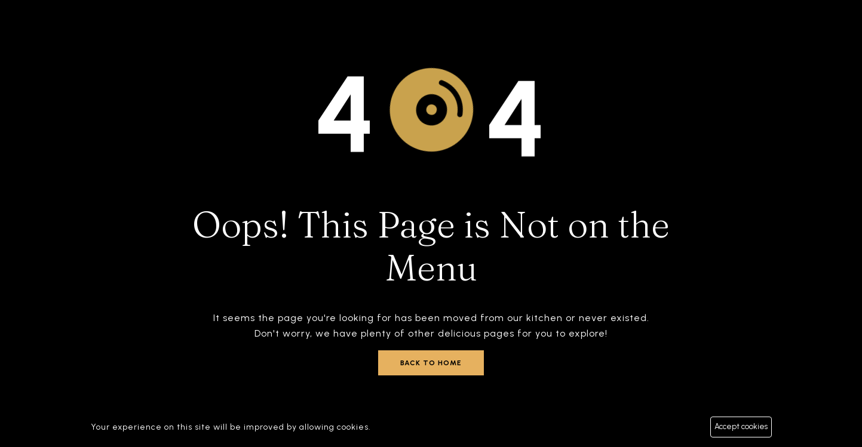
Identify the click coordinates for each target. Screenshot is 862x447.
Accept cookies (741, 426)
